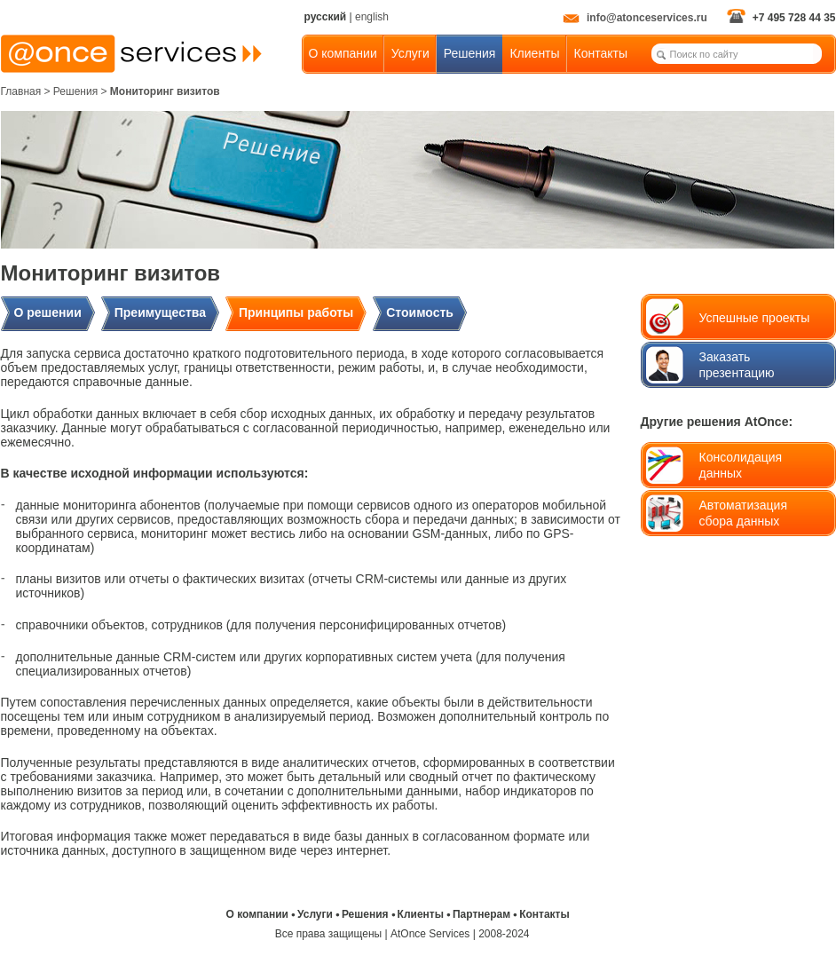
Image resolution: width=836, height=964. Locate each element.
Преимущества (160, 312)
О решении (48, 312)
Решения (470, 53)
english (372, 17)
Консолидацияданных (741, 465)
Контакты (600, 53)
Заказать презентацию (737, 365)
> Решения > (77, 91)
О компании (343, 53)
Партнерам (481, 914)
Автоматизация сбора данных (743, 513)
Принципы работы (296, 312)
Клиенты (534, 53)
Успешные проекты (754, 318)
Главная (21, 91)
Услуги (410, 53)
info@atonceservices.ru (635, 18)
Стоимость (419, 312)
